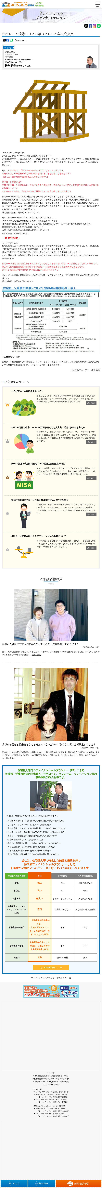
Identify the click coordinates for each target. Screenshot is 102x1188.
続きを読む (36, 655)
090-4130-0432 (53, 1084)
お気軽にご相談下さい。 (49, 816)
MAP (65, 1076)
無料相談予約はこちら (53, 967)
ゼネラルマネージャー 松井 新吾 (85, 370)
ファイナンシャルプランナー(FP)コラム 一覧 (51, 978)
